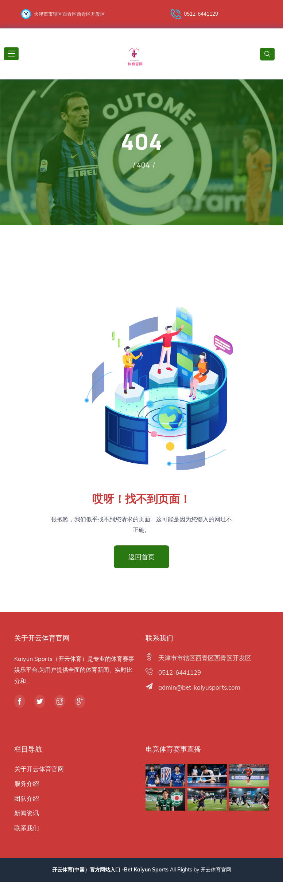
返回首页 (141, 556)
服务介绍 (26, 783)
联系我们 (26, 828)
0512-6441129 (194, 14)
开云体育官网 (216, 869)
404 (143, 165)
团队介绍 (26, 798)
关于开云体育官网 (39, 769)
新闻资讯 (26, 813)
